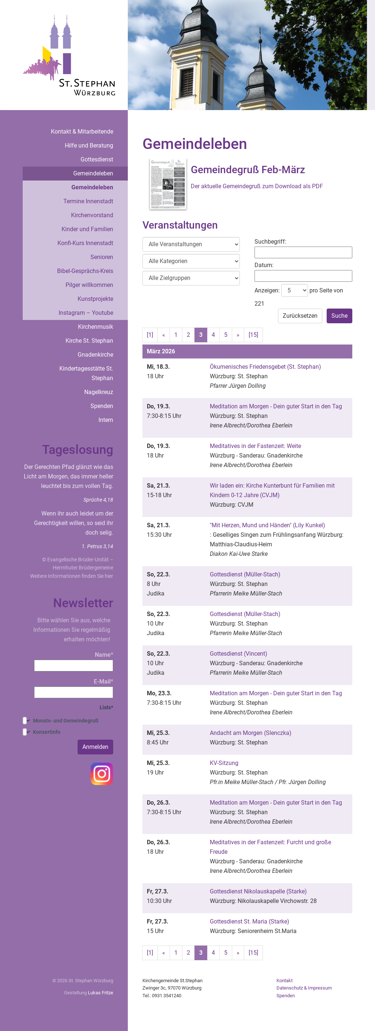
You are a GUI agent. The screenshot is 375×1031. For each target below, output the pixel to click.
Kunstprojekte (95, 298)
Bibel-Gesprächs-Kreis (85, 270)
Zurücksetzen (300, 315)
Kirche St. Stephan (89, 340)
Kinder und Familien (87, 229)
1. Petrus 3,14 (97, 546)
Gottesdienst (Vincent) (238, 653)
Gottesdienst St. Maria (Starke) (249, 921)
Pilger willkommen (89, 284)
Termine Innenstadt (88, 201)
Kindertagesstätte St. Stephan (86, 373)
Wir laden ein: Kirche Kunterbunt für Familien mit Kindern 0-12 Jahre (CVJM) (272, 490)
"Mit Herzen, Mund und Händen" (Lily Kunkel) (267, 525)
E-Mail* (73, 688)
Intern (106, 419)
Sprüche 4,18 (98, 500)
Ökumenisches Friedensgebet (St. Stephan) (265, 366)
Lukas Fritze (100, 992)
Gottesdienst (97, 159)
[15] (253, 334)
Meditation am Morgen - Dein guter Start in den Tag (276, 406)
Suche (339, 315)
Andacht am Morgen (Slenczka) (251, 732)
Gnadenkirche (95, 354)
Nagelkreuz (98, 392)
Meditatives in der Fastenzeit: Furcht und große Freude (270, 847)
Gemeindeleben (93, 173)
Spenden (101, 405)
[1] (150, 334)
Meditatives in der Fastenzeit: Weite (255, 445)
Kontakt (284, 980)
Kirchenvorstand (92, 215)
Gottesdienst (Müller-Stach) (245, 574)
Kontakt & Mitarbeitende (82, 131)
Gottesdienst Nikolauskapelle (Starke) (258, 891)
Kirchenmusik (95, 326)
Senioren (101, 257)
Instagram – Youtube (86, 312)
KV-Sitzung (224, 762)
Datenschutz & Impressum (304, 988)
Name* (73, 661)
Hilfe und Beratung (89, 145)
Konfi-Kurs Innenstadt (85, 243)
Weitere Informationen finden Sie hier (71, 576)
